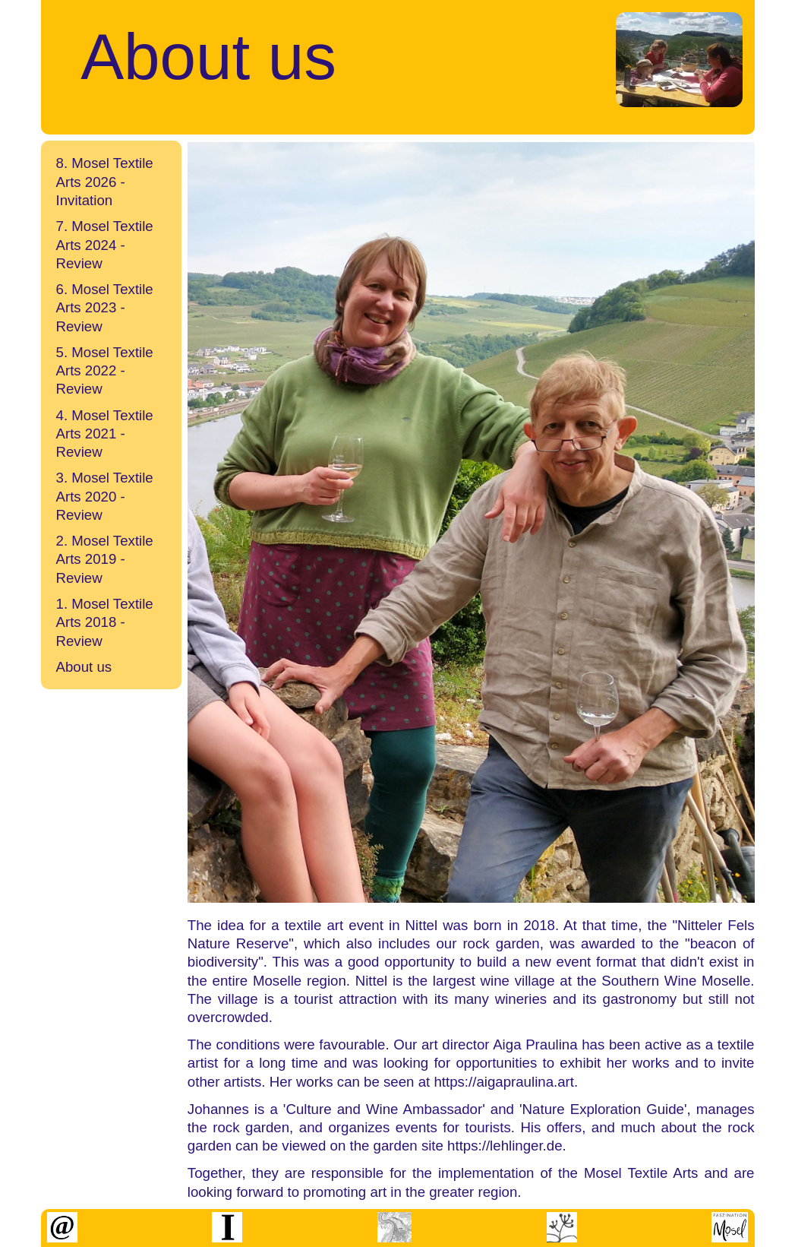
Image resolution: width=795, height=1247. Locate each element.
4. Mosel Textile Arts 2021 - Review (104, 434)
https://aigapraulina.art (504, 1082)
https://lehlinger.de (504, 1146)
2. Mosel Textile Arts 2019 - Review (104, 559)
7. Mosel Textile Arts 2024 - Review (104, 244)
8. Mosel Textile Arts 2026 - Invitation (104, 181)
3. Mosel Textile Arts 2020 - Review (104, 496)
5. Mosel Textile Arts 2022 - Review (104, 370)
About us (84, 667)
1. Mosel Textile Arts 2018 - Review (104, 622)
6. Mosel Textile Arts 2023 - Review (104, 307)
